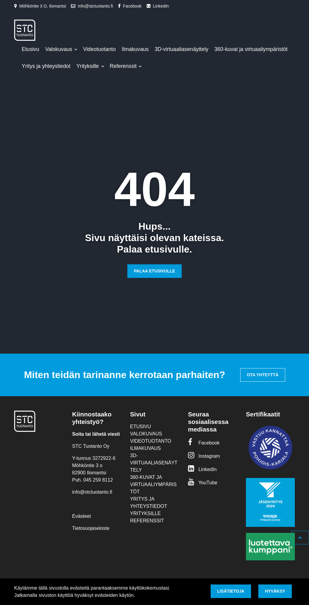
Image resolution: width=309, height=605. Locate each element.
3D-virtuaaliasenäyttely (182, 49)
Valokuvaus (59, 49)
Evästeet (81, 516)
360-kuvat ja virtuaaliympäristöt (251, 49)
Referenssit (124, 66)
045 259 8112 (98, 479)
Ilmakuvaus (135, 49)
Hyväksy (275, 591)
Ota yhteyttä (263, 374)
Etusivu (30, 49)
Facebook (132, 6)
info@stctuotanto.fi (95, 6)
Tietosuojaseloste (91, 528)
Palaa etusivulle (154, 271)
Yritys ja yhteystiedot (46, 66)
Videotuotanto (99, 49)
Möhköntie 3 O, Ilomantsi (42, 6)
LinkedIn (161, 6)
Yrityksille (88, 66)
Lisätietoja (230, 591)
